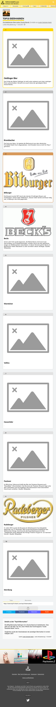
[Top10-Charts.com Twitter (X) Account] (28, 700)
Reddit (47, 612)
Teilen (11, 600)
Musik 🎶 (5, 6)
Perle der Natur (11, 143)
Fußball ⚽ (43, 6)
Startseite (14, 674)
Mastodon (34, 612)
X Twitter (9, 612)
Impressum (34, 674)
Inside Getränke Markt (44, 22)
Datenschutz (41, 674)
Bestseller (15, 6)
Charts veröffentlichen (28, 677)
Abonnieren (28, 600)
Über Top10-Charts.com (24, 674)
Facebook (21, 612)
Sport (34, 6)
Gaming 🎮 (25, 6)
